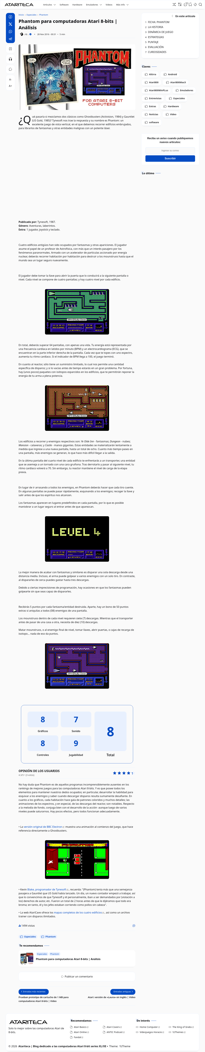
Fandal (77, 1037)
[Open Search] (200, 4)
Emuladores (92, 4)
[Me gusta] (133, 925)
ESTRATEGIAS (154, 37)
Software (64, 4)
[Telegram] (10, 39)
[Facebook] (10, 17)
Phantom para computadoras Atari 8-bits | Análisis (68, 959)
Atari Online (80, 1032)
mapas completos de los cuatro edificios (78, 912)
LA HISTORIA (154, 27)
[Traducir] (179, 4)
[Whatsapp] (10, 32)
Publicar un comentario (77, 976)
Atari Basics (80, 1026)
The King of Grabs (182, 1026)
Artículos (47, 4)
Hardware (77, 4)
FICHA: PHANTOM (157, 22)
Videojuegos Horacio (151, 1032)
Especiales (28, 936)
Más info (120, 4)
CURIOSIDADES (155, 52)
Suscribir (170, 158)
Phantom (48, 936)
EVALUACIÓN (154, 47)
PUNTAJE (152, 42)
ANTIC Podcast (115, 1032)
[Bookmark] (10, 48)
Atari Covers (113, 1026)
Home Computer (149, 1026)
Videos (109, 4)
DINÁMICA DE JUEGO (159, 32)
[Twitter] (10, 24)
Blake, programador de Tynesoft (46, 889)
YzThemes (177, 1032)
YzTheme (124, 1046)
